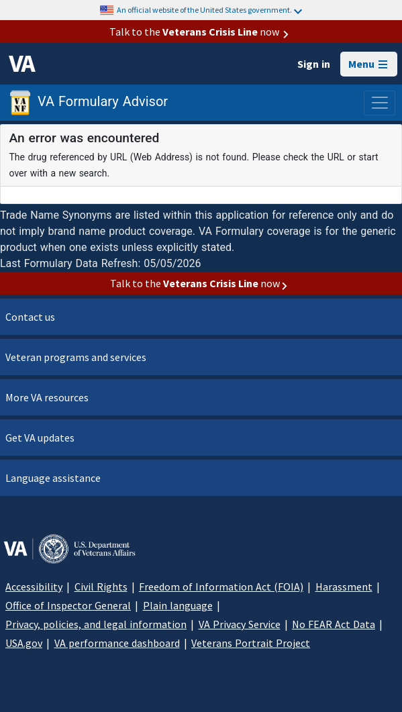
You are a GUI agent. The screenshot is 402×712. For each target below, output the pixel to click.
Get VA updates (39, 437)
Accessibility (33, 586)
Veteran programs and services (75, 357)
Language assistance (53, 478)
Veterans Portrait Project (250, 643)
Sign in (313, 63)
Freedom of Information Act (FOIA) (221, 586)
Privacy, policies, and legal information (96, 624)
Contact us (30, 316)
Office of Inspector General (68, 605)
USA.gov (23, 643)
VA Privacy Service (240, 624)
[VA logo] (22, 64)
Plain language (178, 605)
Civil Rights (101, 586)
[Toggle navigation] (379, 103)
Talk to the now (201, 31)
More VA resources (47, 397)
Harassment (343, 586)
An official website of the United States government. (209, 10)
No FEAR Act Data (333, 624)
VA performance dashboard (117, 643)
